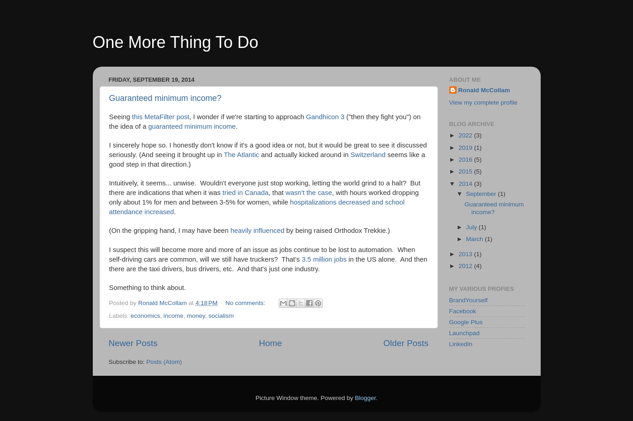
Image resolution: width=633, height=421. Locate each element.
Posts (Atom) (164, 361)
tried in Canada (246, 192)
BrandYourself (468, 300)
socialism (221, 315)
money (196, 315)
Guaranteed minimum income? (165, 98)
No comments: (246, 303)
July (472, 227)
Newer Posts (133, 343)
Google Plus (466, 322)
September (482, 193)
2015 (466, 171)
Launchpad (464, 333)
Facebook (462, 311)
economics (145, 315)
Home (270, 343)
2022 (466, 135)
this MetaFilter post (160, 117)
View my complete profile (483, 102)
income (174, 315)
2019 (466, 147)
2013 (466, 254)
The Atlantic (242, 154)
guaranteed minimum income (191, 126)
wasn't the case (309, 192)
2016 (466, 159)
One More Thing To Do (176, 42)
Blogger (365, 398)
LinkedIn (461, 344)
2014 (466, 183)
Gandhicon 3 (325, 117)
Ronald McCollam (484, 90)
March (475, 239)
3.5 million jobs (324, 259)
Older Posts (406, 343)
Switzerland (368, 154)
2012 (466, 266)
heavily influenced (257, 230)
